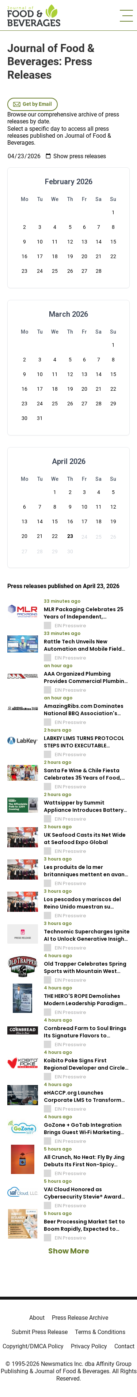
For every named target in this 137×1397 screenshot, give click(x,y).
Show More (68, 1251)
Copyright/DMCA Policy (33, 1346)
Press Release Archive (80, 1317)
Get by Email (32, 104)
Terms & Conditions (100, 1332)
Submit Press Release (40, 1332)
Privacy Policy (89, 1346)
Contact (124, 1346)
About (37, 1317)
